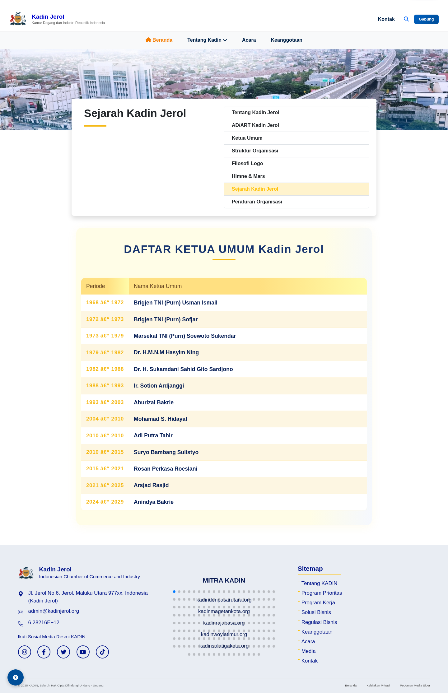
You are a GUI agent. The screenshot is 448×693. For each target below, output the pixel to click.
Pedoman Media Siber (415, 685)
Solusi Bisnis (316, 612)
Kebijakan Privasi (378, 685)
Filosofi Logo (247, 163)
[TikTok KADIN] (102, 651)
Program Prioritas (321, 593)
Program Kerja (318, 603)
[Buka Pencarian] (406, 19)
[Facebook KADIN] (43, 651)
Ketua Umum (247, 138)
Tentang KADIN (319, 583)
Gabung (426, 19)
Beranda (159, 40)
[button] (174, 591)
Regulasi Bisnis (319, 622)
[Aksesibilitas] (15, 677)
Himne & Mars (248, 176)
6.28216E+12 (43, 623)
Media (308, 651)
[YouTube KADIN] (83, 651)
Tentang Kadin (207, 40)
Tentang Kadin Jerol (255, 112)
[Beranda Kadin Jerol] (57, 19)
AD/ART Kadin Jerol (255, 125)
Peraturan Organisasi (257, 201)
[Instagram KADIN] (24, 651)
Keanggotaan (286, 40)
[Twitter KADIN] (63, 651)
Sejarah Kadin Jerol (255, 189)
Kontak (386, 19)
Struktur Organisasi (255, 150)
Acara (249, 40)
